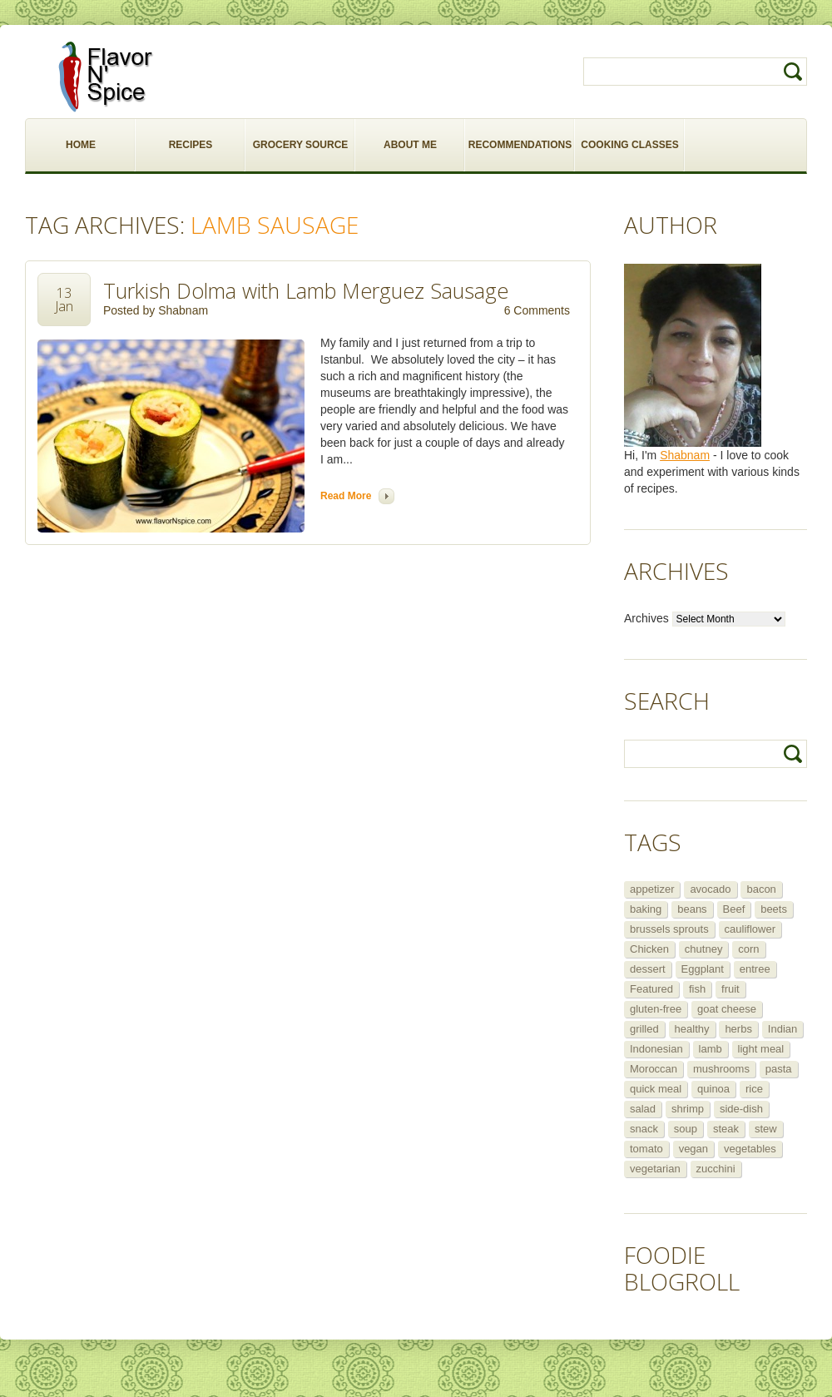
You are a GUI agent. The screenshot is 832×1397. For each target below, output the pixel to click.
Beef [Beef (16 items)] (734, 909)
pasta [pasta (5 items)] (778, 1069)
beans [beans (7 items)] (691, 909)
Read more (345, 496)
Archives (646, 618)
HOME (81, 145)
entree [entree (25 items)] (755, 969)
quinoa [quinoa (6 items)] (713, 1088)
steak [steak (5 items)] (726, 1128)
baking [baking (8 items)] (645, 909)
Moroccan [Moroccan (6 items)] (653, 1069)
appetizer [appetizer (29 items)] (652, 889)
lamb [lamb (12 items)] (710, 1049)
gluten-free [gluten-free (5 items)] (655, 1009)
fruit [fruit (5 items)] (730, 989)
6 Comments (537, 310)
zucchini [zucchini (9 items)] (715, 1168)
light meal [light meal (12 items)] (761, 1049)
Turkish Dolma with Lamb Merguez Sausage (305, 290)
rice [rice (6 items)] (754, 1088)
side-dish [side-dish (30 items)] (741, 1108)
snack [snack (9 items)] (644, 1128)
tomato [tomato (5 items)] (646, 1148)
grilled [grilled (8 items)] (644, 1029)
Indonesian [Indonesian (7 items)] (656, 1049)
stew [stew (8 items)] (766, 1128)
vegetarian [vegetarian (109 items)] (655, 1168)
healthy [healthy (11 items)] (692, 1029)
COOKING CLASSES (629, 145)
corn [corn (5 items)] (748, 949)
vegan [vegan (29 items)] (693, 1148)
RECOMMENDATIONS (520, 145)
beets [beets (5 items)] (773, 909)
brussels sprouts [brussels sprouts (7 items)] (669, 929)
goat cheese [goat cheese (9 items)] (726, 1009)
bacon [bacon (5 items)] (760, 889)
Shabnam (183, 310)
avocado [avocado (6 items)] (710, 889)
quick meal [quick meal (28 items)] (655, 1088)
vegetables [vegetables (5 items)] (750, 1148)
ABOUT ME (410, 145)
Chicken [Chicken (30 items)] (649, 949)
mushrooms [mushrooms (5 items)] (721, 1069)
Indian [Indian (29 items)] (782, 1029)
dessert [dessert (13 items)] (648, 969)
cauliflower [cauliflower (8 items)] (750, 929)
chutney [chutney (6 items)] (704, 949)
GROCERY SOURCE (301, 145)
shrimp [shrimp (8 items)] (687, 1108)
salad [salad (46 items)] (643, 1108)
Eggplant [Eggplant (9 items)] (702, 969)
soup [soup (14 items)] (685, 1128)
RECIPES (191, 145)
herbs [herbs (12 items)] (738, 1029)
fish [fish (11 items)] (697, 989)
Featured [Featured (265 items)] (651, 989)
